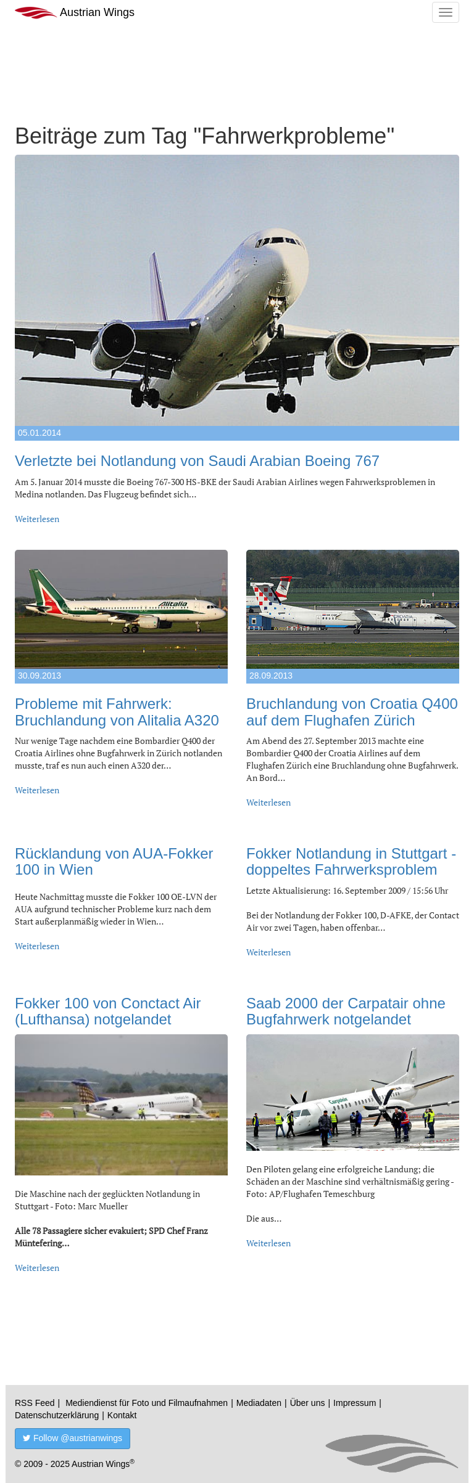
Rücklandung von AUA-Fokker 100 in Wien (114, 861)
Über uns (307, 1403)
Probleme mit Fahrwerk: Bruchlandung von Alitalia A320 (117, 711)
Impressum (354, 1403)
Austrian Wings (75, 12)
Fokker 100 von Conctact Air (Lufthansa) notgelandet (108, 1011)
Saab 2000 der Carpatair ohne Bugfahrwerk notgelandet (346, 1011)
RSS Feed (35, 1403)
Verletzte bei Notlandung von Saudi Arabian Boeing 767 (197, 460)
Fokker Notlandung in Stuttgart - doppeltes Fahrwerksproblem (351, 861)
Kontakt (121, 1415)
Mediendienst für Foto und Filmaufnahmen (146, 1403)
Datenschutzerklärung (57, 1415)
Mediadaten (258, 1403)
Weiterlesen (37, 519)
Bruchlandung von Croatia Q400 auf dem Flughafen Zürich (352, 711)
